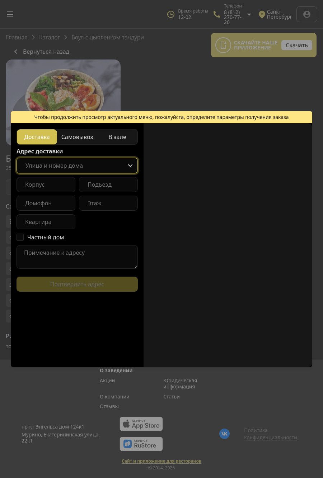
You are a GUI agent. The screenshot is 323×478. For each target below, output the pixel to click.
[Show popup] (130, 165)
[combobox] (77, 165)
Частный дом (45, 237)
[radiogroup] (77, 137)
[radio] (37, 136)
